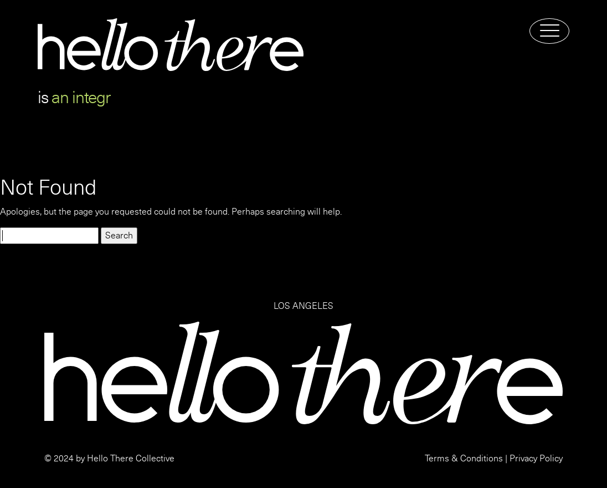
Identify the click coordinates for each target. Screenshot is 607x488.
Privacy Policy (536, 458)
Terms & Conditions (464, 458)
